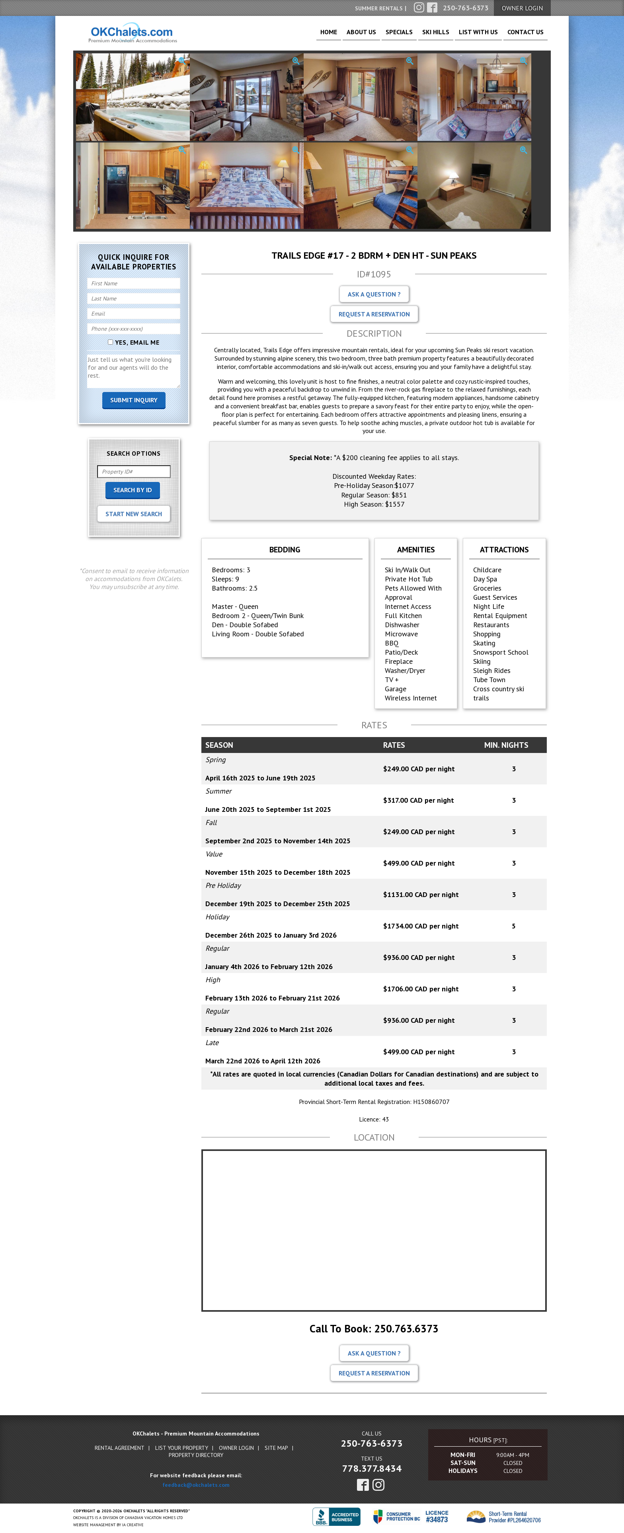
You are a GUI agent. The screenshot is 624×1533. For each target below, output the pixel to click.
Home (293, 36)
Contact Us (522, 36)
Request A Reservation (374, 315)
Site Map (276, 1448)
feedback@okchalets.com (196, 1485)
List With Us (468, 36)
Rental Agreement (119, 1448)
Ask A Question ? (374, 295)
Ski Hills (419, 36)
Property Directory (196, 1455)
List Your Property (181, 1448)
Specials (375, 36)
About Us (331, 36)
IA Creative (133, 1525)
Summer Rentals (379, 8)
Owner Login (236, 1448)
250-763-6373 (372, 1444)
